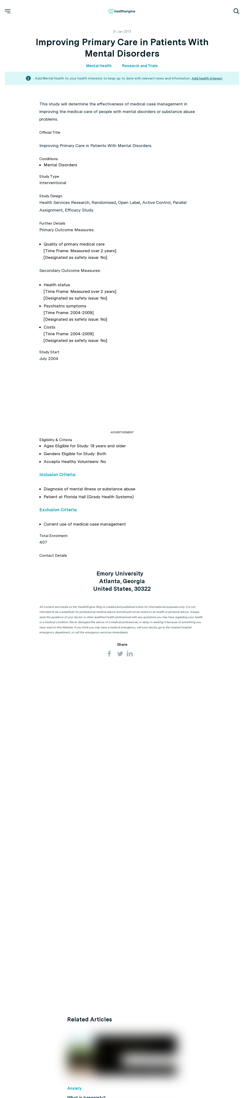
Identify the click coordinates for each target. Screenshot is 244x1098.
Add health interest (207, 78)
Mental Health (99, 66)
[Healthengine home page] (121, 11)
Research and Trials (140, 66)
